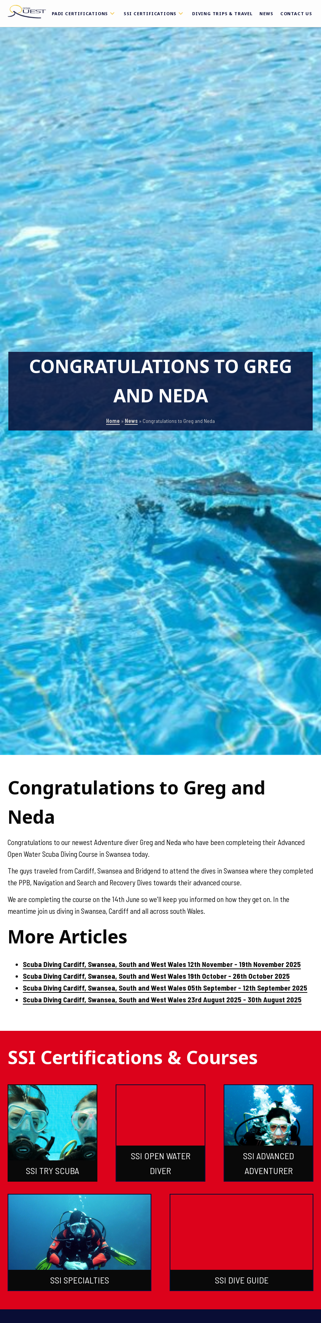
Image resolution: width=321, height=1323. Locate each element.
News (266, 13)
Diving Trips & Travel (222, 13)
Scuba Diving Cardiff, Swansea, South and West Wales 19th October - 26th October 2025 (156, 976)
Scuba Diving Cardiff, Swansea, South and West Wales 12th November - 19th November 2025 (162, 964)
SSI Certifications (154, 13)
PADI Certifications (84, 13)
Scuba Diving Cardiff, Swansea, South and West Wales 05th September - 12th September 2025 (165, 987)
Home (113, 421)
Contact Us (296, 13)
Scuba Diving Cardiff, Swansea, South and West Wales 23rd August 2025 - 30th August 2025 (162, 999)
